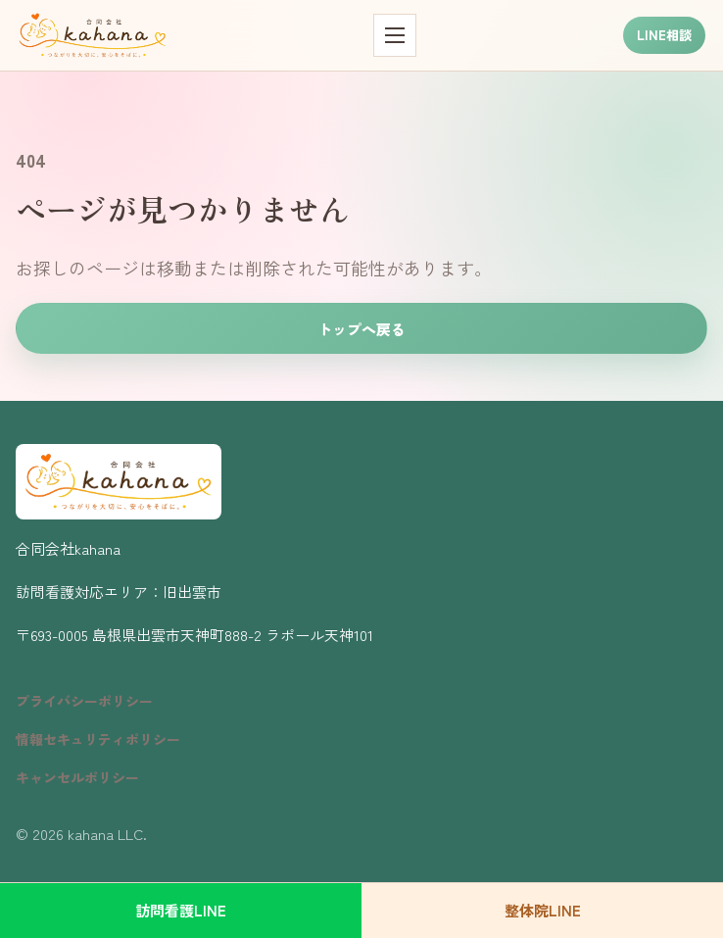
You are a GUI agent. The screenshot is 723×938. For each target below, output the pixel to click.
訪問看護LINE (180, 910)
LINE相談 (664, 34)
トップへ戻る (361, 329)
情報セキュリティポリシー (98, 739)
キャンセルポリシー (77, 777)
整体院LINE (543, 910)
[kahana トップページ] (93, 35)
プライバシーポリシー (84, 701)
